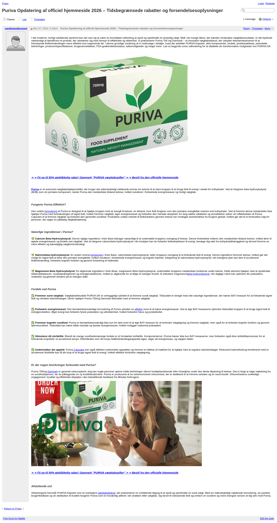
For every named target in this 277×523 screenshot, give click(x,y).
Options (266, 19)
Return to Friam (13, 508)
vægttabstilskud (106, 492)
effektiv (139, 309)
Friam (5, 3)
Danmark (53, 371)
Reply (246, 28)
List (24, 19)
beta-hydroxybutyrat (198, 273)
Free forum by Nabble (14, 518)
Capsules (79, 349)
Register (270, 3)
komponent (96, 255)
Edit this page (267, 518)
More (267, 28)
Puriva (35, 189)
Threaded (39, 19)
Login (261, 3)
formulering (51, 211)
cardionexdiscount (16, 28)
